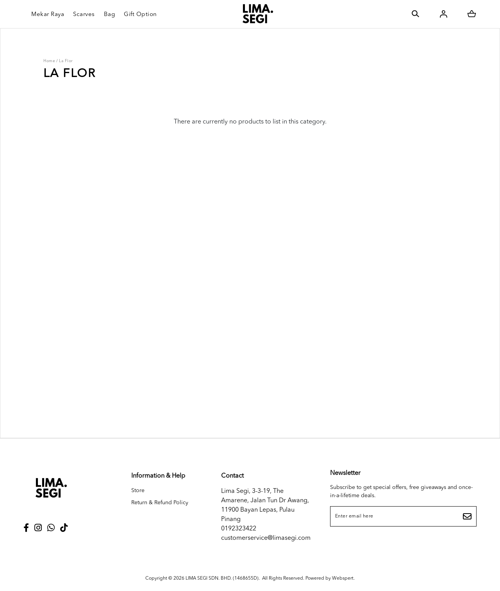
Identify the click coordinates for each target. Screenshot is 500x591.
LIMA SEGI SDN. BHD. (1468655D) (222, 577)
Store (138, 490)
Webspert (343, 577)
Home (49, 61)
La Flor (66, 61)
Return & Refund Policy (159, 502)
